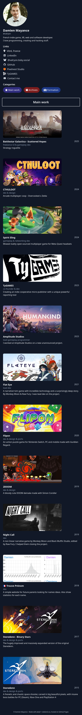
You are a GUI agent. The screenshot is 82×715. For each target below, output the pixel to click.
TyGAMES (12, 73)
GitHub (11, 64)
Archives (33, 89)
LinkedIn (11, 55)
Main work (14, 89)
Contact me (13, 78)
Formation (52, 89)
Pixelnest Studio (15, 69)
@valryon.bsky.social (19, 60)
